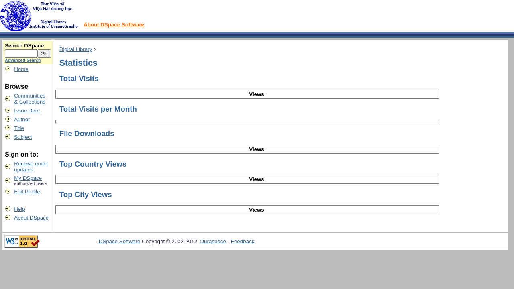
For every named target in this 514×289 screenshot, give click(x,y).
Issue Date (27, 111)
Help (19, 209)
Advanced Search (23, 60)
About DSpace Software (114, 25)
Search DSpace (24, 46)
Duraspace (213, 241)
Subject (23, 137)
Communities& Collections (29, 99)
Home (21, 69)
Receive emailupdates (31, 167)
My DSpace (28, 178)
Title (19, 128)
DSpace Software (120, 241)
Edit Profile (27, 192)
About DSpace (31, 218)
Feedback (243, 241)
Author (22, 119)
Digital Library (75, 49)
